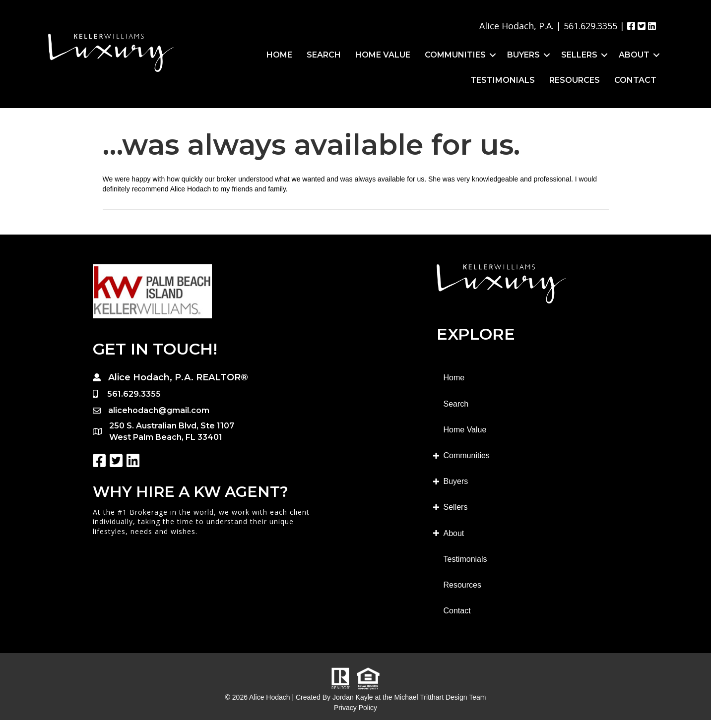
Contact (635, 80)
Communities (455, 55)
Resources (574, 80)
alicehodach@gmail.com (158, 410)
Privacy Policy (355, 708)
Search (324, 55)
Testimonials (502, 80)
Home (279, 55)
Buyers (523, 55)
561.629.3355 (590, 26)
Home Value (382, 55)
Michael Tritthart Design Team (440, 697)
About (634, 55)
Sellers (579, 55)
